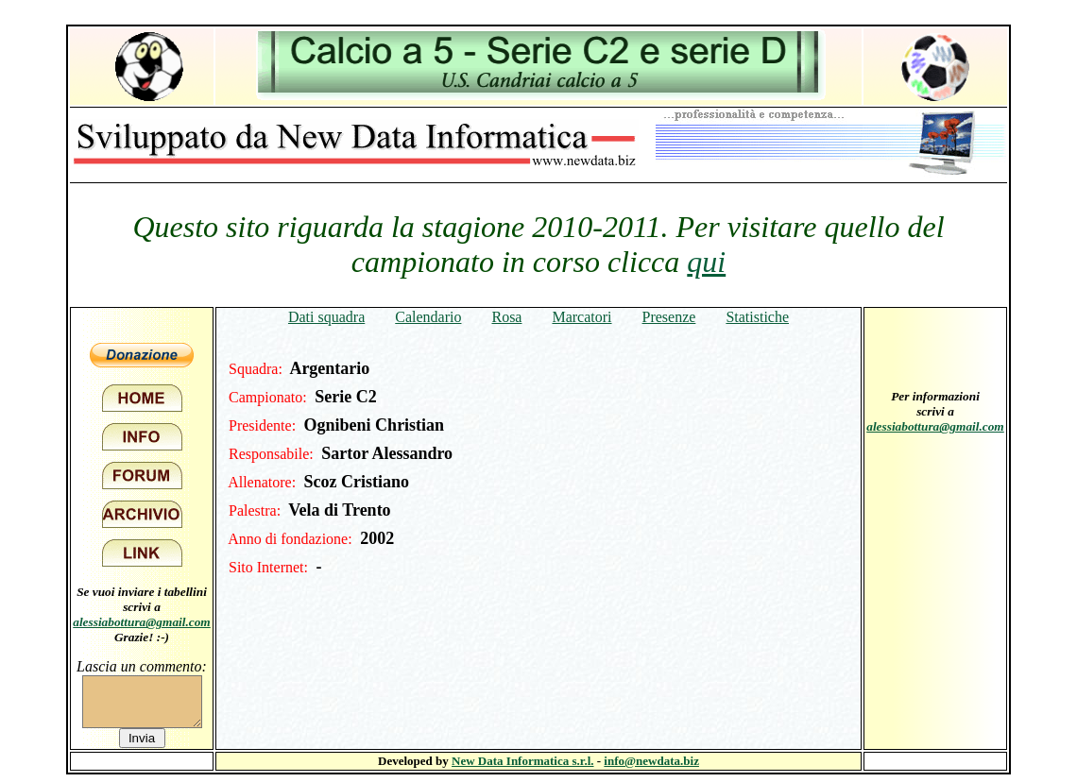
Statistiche (757, 317)
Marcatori (581, 317)
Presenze (669, 317)
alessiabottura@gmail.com (142, 622)
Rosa (506, 317)
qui (706, 262)
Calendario (428, 317)
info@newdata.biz (651, 761)
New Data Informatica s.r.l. (522, 761)
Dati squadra (326, 317)
